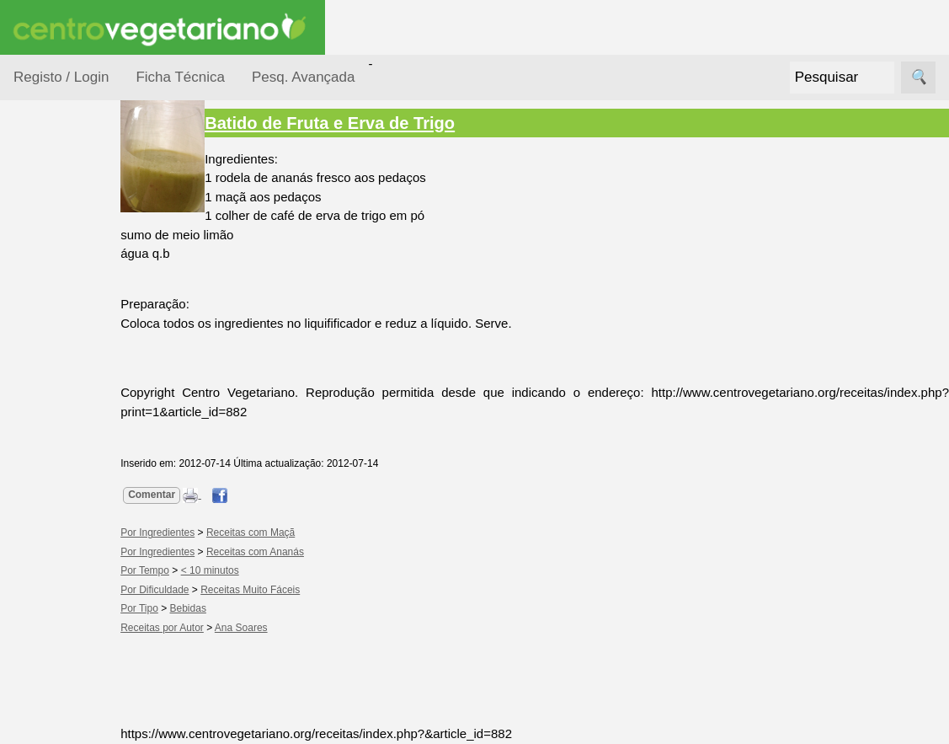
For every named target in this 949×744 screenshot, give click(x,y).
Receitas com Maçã (298, 532)
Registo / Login (61, 77)
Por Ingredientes (80, 338)
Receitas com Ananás (303, 552)
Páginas (36, 716)
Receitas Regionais (62, 651)
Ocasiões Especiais (61, 264)
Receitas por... (53, 212)
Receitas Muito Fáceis (298, 590)
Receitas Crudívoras (64, 446)
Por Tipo (57, 403)
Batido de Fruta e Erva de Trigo (378, 123)
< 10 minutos (258, 570)
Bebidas (235, 608)
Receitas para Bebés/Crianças (78, 497)
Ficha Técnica (180, 77)
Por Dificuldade (77, 306)
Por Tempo (64, 371)
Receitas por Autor (69, 600)
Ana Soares (289, 628)
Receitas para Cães (73, 548)
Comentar (199, 494)
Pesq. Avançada (303, 77)
